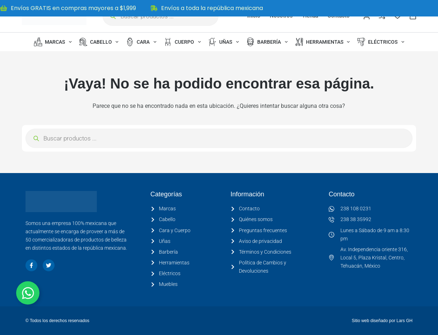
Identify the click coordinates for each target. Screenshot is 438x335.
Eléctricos (382, 42)
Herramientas (324, 42)
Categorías (166, 194)
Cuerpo (184, 42)
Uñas (225, 42)
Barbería (268, 42)
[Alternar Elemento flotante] (27, 293)
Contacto (341, 194)
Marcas (54, 42)
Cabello (100, 42)
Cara (142, 42)
